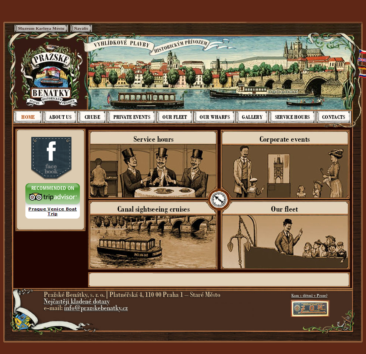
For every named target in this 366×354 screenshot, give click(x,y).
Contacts (333, 117)
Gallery (252, 117)
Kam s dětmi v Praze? (309, 295)
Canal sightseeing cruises (153, 209)
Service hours (292, 117)
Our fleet (174, 117)
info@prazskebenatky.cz (96, 308)
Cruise (92, 117)
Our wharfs (215, 117)
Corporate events (285, 139)
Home (28, 117)
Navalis (81, 28)
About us (60, 117)
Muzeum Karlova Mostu (41, 28)
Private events (131, 117)
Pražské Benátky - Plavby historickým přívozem (51, 74)
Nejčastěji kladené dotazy (77, 301)
